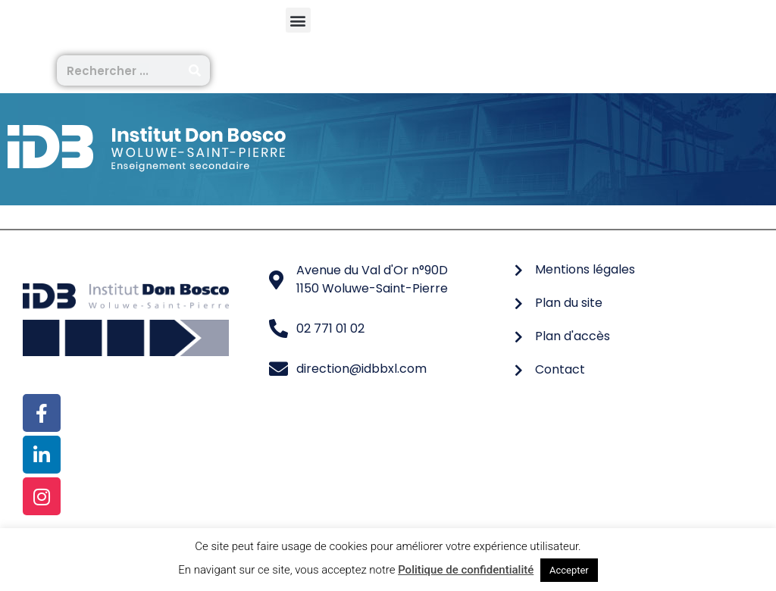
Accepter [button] (569, 570)
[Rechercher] (195, 70)
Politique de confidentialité (466, 570)
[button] (298, 20)
